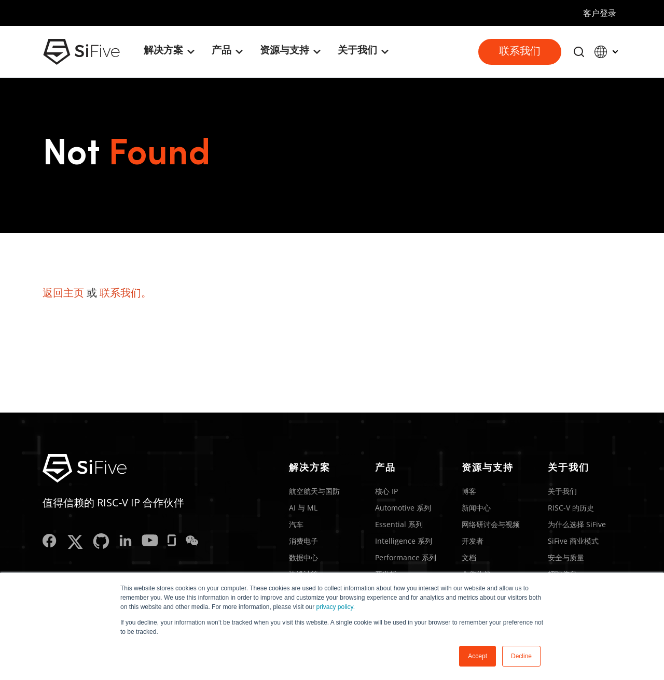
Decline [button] (521, 656)
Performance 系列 (405, 557)
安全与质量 (566, 557)
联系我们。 (125, 293)
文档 (469, 557)
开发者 (472, 541)
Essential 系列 (399, 524)
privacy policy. (335, 607)
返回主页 (63, 293)
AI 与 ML (303, 508)
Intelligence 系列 (403, 541)
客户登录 (599, 13)
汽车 (296, 524)
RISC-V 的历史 (571, 508)
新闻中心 (476, 508)
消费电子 (303, 541)
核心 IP (386, 491)
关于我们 (562, 491)
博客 (469, 491)
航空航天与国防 (314, 491)
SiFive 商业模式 (573, 541)
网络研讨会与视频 (491, 524)
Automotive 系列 (403, 508)
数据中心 (303, 557)
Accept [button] (477, 656)
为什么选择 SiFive (577, 524)
